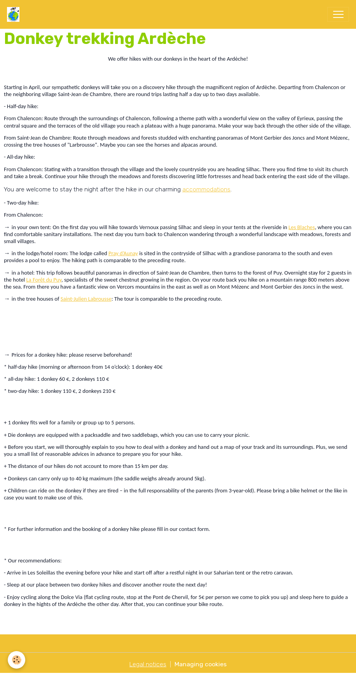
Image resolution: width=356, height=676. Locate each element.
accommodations (206, 189)
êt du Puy (50, 279)
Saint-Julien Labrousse (86, 298)
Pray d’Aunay (123, 253)
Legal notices (147, 664)
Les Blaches (301, 227)
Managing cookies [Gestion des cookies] (201, 664)
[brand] (15, 14)
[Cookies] (16, 660)
